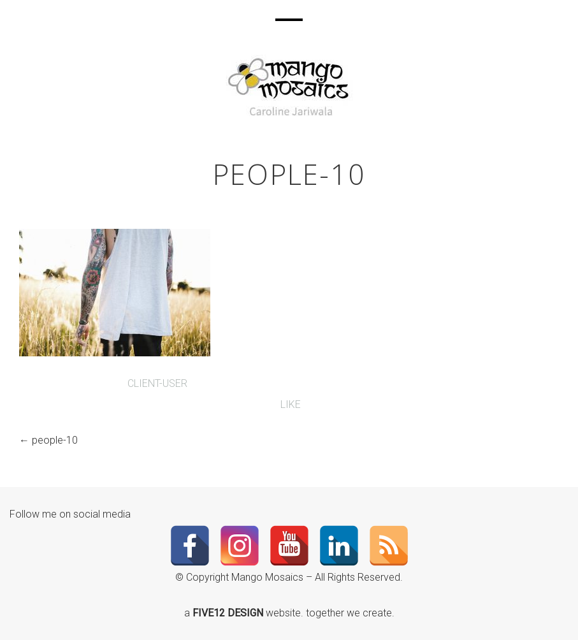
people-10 (55, 440)
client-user (157, 383)
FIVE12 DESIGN (229, 613)
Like (289, 404)
